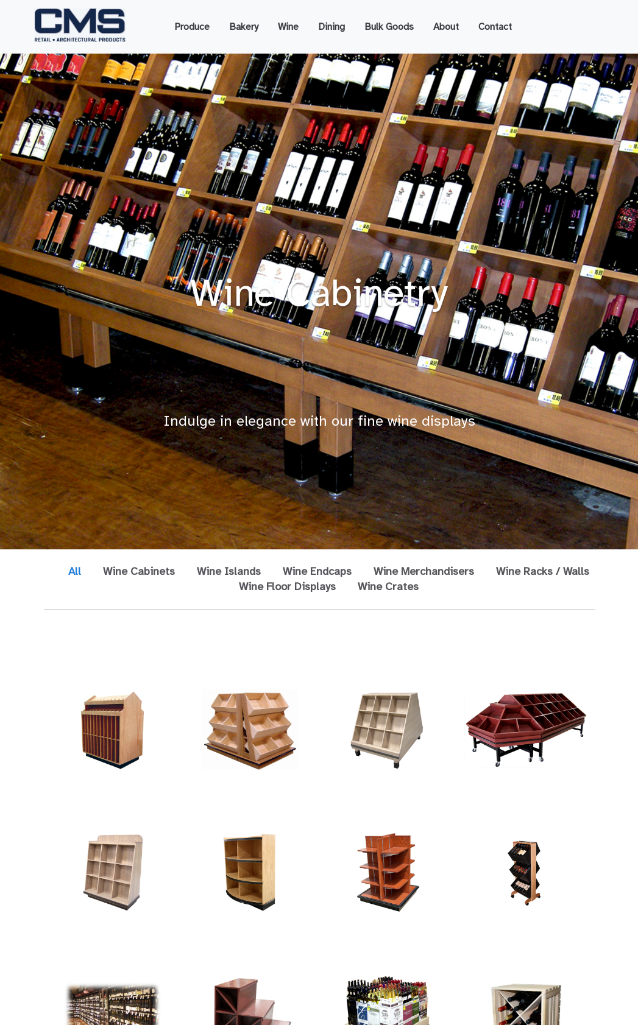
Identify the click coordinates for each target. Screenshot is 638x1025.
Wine (288, 27)
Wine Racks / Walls (542, 571)
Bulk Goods (389, 27)
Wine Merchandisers (424, 571)
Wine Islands (229, 571)
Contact (495, 27)
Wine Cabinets (139, 571)
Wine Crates (388, 586)
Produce (192, 27)
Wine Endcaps (317, 571)
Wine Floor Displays (287, 586)
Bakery (243, 27)
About (446, 27)
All (74, 571)
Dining (331, 27)
